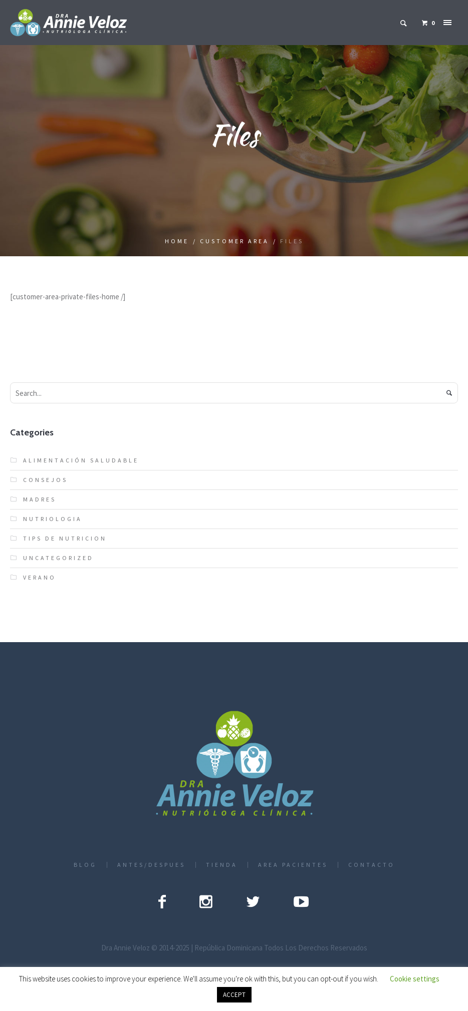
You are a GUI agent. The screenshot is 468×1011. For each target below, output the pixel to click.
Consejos (45, 479)
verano (39, 577)
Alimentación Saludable (81, 460)
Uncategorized (58, 558)
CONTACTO (371, 865)
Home (177, 241)
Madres (39, 499)
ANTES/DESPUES (151, 865)
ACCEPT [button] (234, 994)
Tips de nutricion (65, 538)
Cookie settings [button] (414, 978)
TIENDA (222, 865)
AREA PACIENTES (293, 865)
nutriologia (52, 519)
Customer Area (234, 241)
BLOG (85, 865)
